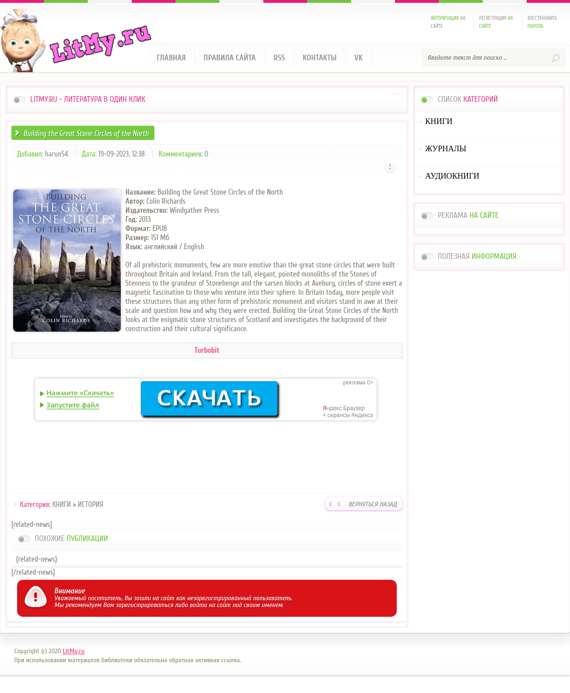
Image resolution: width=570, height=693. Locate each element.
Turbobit (206, 350)
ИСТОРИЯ (91, 504)
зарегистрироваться (144, 605)
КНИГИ (61, 504)
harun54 (56, 154)
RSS (279, 58)
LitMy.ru (73, 651)
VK (359, 58)
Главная (171, 58)
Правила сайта (229, 58)
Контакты (320, 58)
